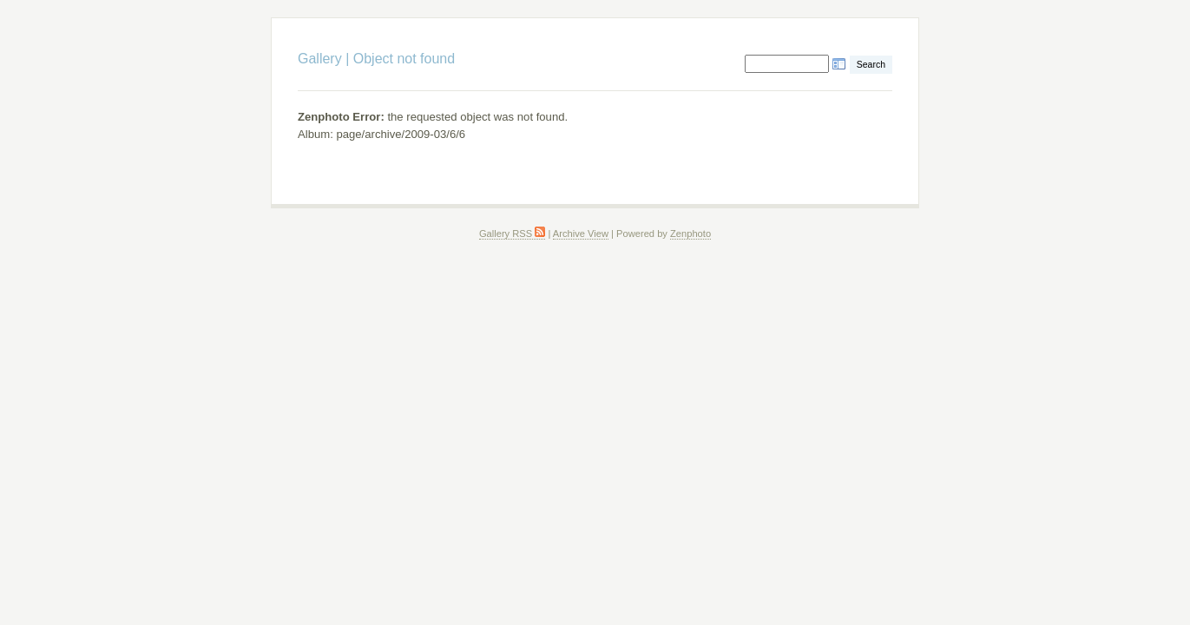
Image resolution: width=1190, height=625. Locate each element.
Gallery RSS (512, 233)
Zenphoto (690, 233)
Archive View (580, 233)
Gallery (320, 58)
